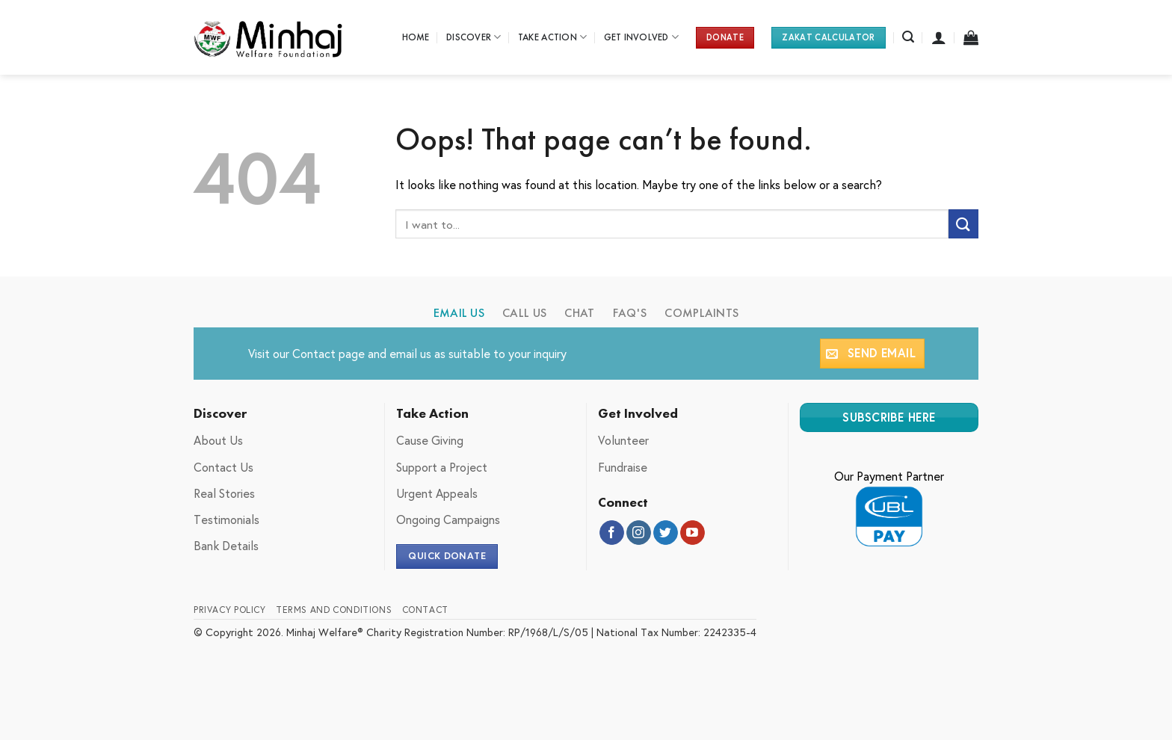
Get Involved (641, 37)
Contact (314, 353)
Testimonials (226, 519)
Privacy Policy (230, 609)
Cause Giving (429, 440)
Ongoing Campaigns (448, 519)
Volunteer (623, 440)
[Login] (938, 37)
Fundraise (622, 467)
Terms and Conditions (334, 609)
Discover (474, 37)
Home (416, 37)
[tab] (459, 313)
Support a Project (441, 467)
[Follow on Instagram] (638, 533)
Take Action (552, 37)
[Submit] (963, 223)
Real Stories (224, 493)
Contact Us (223, 467)
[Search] (908, 37)
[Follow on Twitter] (665, 533)
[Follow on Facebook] (611, 533)
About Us (218, 440)
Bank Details (226, 545)
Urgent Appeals (437, 493)
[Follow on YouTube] (692, 533)
